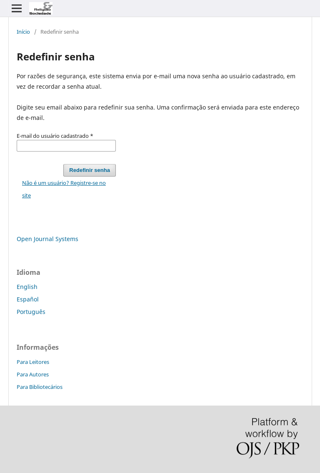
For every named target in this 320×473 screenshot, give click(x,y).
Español (28, 299)
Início (23, 31)
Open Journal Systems (47, 239)
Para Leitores (33, 362)
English (27, 287)
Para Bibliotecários (39, 387)
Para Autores (33, 374)
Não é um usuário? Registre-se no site (64, 189)
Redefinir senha (89, 170)
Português (31, 312)
